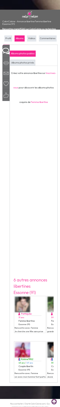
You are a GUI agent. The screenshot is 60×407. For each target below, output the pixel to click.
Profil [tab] (8, 38)
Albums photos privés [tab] (22, 62)
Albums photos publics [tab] (23, 53)
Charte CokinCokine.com (34, 403)
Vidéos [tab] (31, 38)
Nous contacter (16, 403)
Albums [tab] (20, 38)
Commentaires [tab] (48, 38)
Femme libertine (39, 102)
